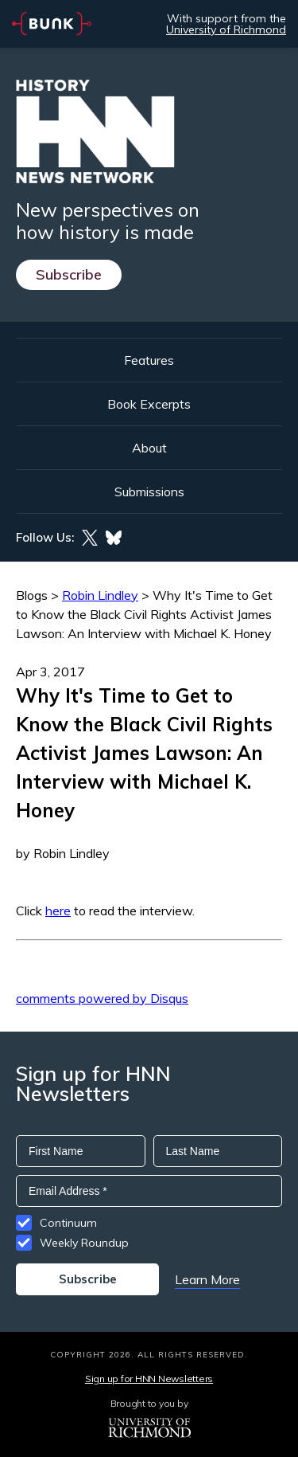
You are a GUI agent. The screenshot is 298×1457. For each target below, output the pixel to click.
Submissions (149, 491)
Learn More (207, 1279)
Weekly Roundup (84, 1243)
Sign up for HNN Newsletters (149, 1379)
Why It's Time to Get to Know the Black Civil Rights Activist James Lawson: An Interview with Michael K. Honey (144, 614)
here (58, 910)
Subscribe (69, 274)
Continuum (68, 1223)
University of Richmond (226, 29)
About (149, 448)
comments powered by (102, 998)
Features (149, 360)
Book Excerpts (149, 404)
